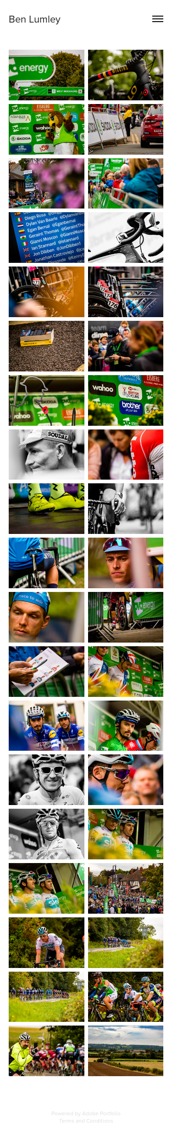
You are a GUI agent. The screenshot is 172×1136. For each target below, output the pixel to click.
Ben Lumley (35, 19)
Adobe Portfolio (101, 1113)
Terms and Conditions (86, 1120)
